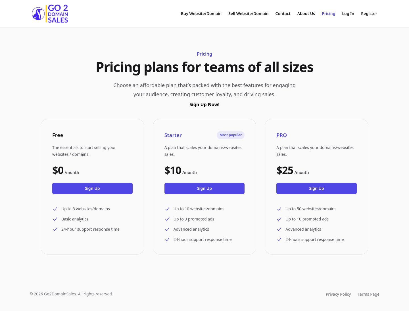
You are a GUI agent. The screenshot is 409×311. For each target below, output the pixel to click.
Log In (348, 13)
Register (369, 13)
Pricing (328, 13)
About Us (306, 13)
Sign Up (92, 188)
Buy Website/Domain (201, 13)
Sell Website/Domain (248, 13)
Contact (283, 13)
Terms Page (368, 294)
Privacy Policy (338, 294)
